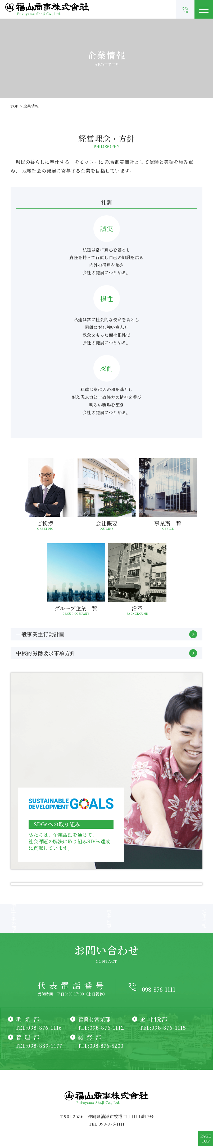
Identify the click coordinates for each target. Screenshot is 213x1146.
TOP (15, 106)
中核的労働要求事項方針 (106, 653)
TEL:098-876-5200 (102, 993)
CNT (106, 1117)
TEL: (40, 975)
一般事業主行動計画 (106, 634)
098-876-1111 (158, 934)
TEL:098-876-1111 (106, 1072)
